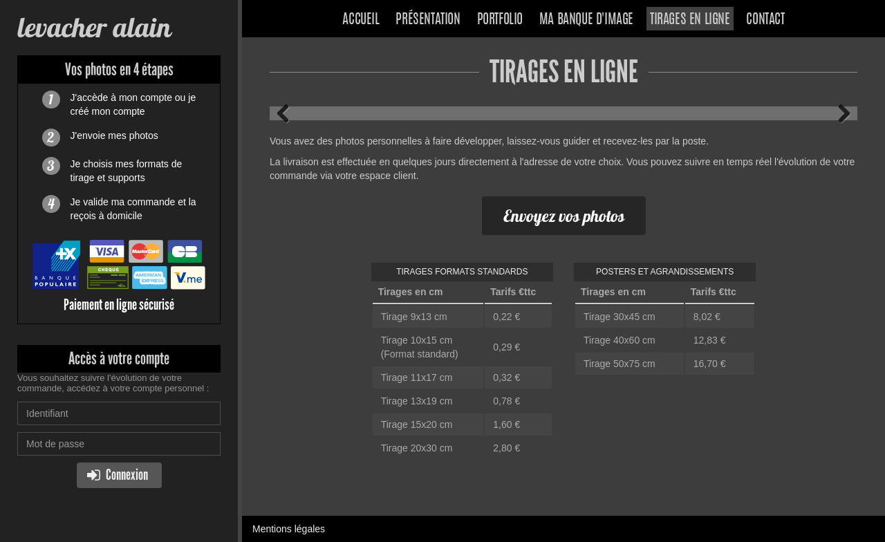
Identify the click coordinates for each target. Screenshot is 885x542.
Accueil (360, 20)
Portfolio (500, 20)
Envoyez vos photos (563, 215)
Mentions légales (288, 528)
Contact (765, 20)
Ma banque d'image (586, 20)
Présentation (427, 20)
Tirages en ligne (690, 20)
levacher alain (94, 27)
